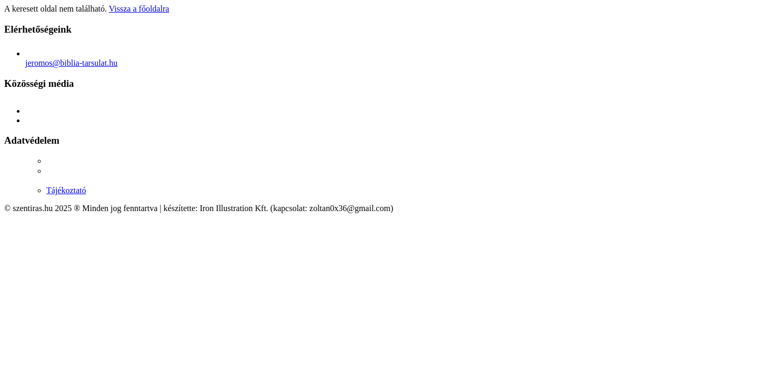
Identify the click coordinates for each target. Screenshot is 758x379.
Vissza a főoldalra (139, 8)
